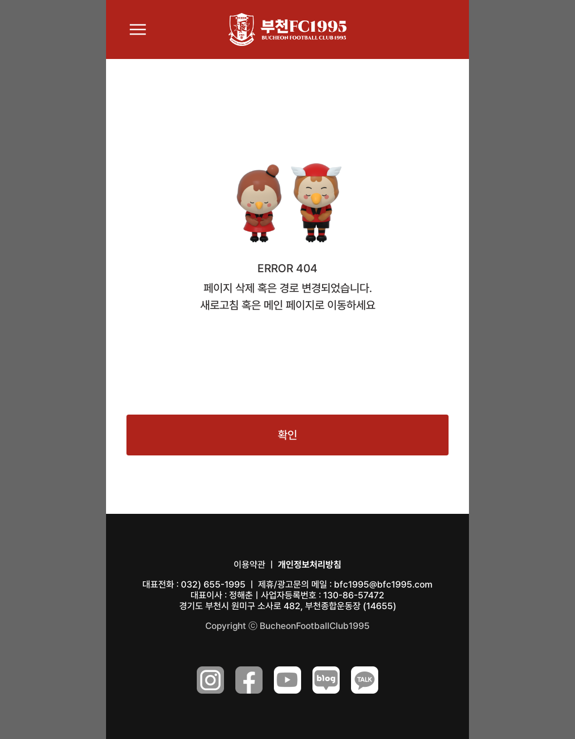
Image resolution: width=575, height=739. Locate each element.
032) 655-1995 (213, 584)
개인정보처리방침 (309, 564)
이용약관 (249, 564)
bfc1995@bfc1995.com (383, 584)
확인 (287, 435)
